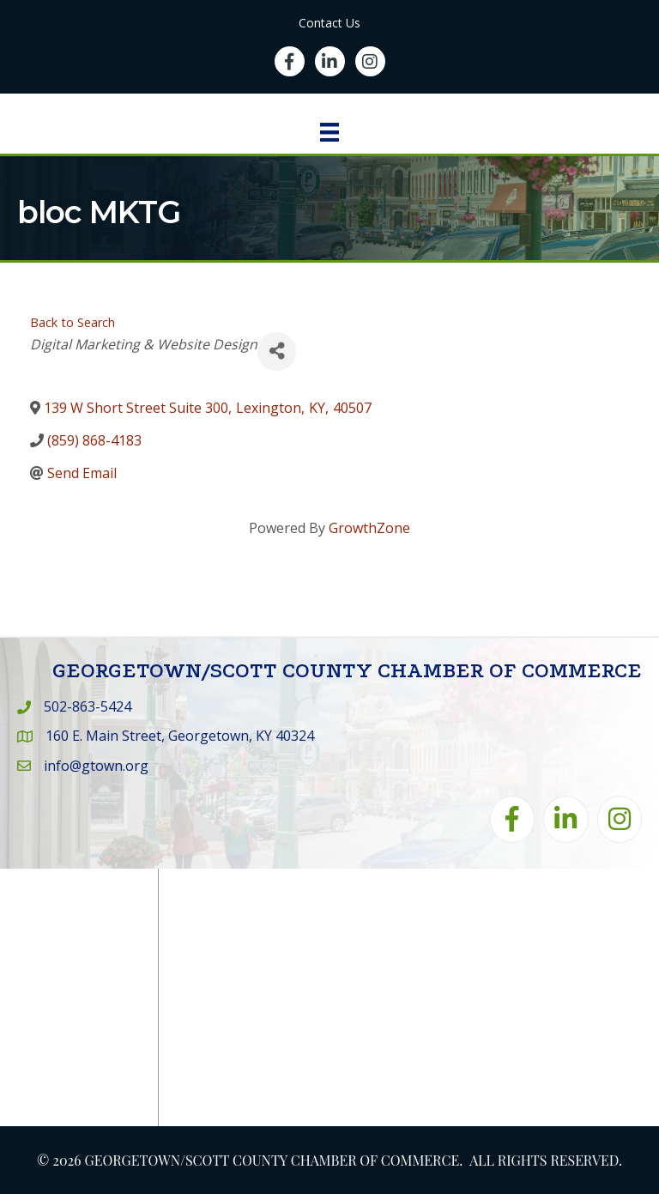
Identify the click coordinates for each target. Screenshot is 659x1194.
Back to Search (72, 322)
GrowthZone (369, 527)
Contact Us (329, 23)
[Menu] (329, 132)
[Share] (276, 351)
